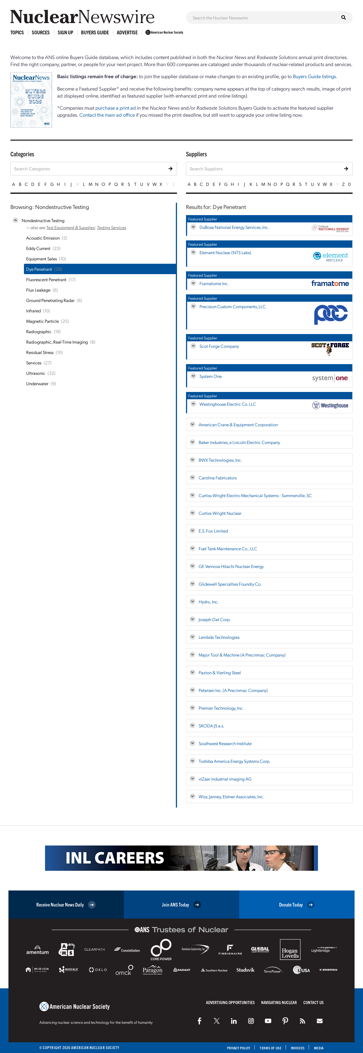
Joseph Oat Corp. (215, 619)
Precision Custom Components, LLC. (233, 306)
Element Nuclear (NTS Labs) (225, 252)
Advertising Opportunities (230, 1002)
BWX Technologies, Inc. (220, 460)
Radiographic (38, 331)
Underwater (37, 383)
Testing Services (111, 227)
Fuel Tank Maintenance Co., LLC (228, 548)
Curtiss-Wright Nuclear (220, 513)
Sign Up (65, 32)
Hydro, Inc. (209, 602)
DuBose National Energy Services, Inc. (234, 227)
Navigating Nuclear (279, 1002)
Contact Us (313, 1002)
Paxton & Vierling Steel (220, 672)
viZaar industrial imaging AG (225, 779)
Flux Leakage (38, 290)
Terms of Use (267, 1047)
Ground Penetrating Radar (50, 300)
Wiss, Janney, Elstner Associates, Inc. (231, 796)
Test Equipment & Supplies (70, 227)
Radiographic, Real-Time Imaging (57, 342)
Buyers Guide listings (314, 76)
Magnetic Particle (42, 321)
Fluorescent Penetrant (46, 279)
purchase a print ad (115, 107)
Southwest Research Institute (225, 743)
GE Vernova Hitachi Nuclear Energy (231, 566)
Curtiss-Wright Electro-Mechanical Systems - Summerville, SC (255, 495)
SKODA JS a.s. (211, 726)
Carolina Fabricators (218, 478)
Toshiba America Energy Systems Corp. (234, 761)
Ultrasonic (35, 373)
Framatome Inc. (214, 283)
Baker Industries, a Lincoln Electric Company (239, 442)
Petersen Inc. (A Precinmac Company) (233, 690)
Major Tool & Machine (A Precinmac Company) (242, 655)
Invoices (296, 1047)
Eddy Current (38, 248)
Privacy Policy (233, 1047)
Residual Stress (39, 352)
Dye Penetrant (39, 269)
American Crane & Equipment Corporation (238, 424)
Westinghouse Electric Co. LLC (228, 404)
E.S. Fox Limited (213, 531)
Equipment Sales (41, 258)
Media (318, 1047)
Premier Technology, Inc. (221, 708)
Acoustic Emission (43, 238)
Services (33, 363)
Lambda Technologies (219, 637)
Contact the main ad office (107, 114)
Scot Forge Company (219, 346)
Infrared (33, 311)
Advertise (127, 32)
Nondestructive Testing (43, 220)
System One (211, 376)
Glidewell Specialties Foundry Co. (230, 584)
